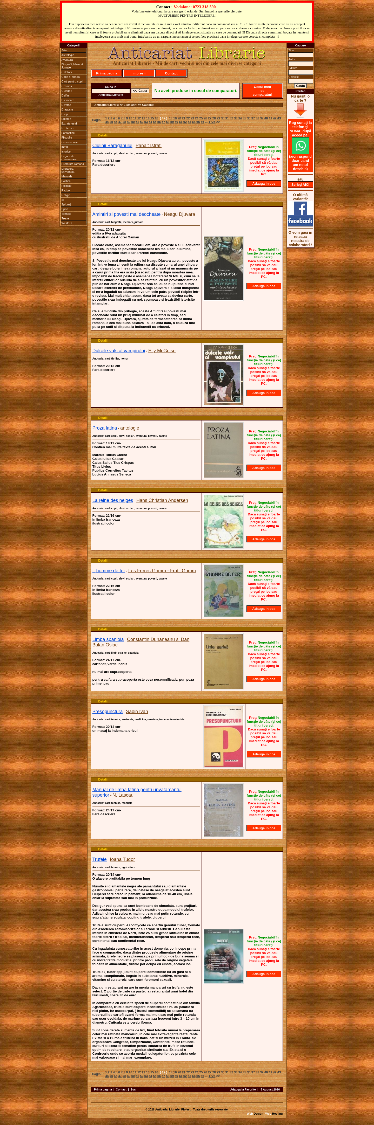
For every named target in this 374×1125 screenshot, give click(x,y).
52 (141, 122)
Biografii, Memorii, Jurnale (73, 66)
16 (156, 118)
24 (196, 118)
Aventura (67, 59)
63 (189, 122)
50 (133, 122)
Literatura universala (68, 170)
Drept (65, 114)
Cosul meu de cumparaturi (262, 90)
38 (257, 118)
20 (179, 118)
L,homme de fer (108, 570)
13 (143, 118)
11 (134, 118)
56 (159, 122)
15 (152, 118)
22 (188, 118)
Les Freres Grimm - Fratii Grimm (162, 570)
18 (170, 118)
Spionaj (66, 204)
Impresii (138, 73)
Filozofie (67, 137)
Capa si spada (71, 76)
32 (231, 118)
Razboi (66, 190)
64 (193, 122)
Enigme (66, 118)
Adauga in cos (264, 183)
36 (248, 118)
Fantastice (68, 132)
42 (274, 118)
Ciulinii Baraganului (112, 145)
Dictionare (68, 100)
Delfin (65, 95)
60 (176, 122)
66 (202, 122)
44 (107, 122)
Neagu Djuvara (179, 214)
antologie (129, 428)
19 (175, 118)
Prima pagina (103, 1089)
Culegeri (67, 90)
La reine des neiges (112, 500)
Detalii (103, 135)
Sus (133, 1089)
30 (222, 118)
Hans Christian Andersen (162, 500)
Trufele (99, 859)
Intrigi (65, 146)
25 (201, 118)
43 (279, 118)
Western (67, 223)
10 (130, 118)
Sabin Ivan (137, 711)
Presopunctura (107, 711)
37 (253, 118)
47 (120, 122)
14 (147, 118)
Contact (171, 73)
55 (154, 122)
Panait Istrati (149, 145)
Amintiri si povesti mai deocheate (126, 214)
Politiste (67, 185)
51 (137, 122)
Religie (66, 195)
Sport (65, 209)
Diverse (66, 104)
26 (205, 118)
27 (209, 118)
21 (183, 118)
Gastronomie (70, 142)
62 (185, 122)
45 (111, 122)
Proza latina (104, 428)
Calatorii (67, 72)
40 (266, 118)
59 (172, 122)
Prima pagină (106, 73)
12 (139, 118)
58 (167, 122)
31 (227, 118)
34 (240, 118)
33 (235, 118)
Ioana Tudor (122, 859)
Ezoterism (68, 128)
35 (244, 118)
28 (214, 118)
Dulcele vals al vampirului (118, 350)
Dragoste (67, 109)
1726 (212, 122)
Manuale (67, 176)
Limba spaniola (108, 639)
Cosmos (67, 86)
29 (218, 118)
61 (180, 122)
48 (124, 122)
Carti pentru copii (72, 81)
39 (261, 118)
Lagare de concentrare (69, 158)
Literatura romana (73, 163)
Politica (66, 181)
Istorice (66, 151)
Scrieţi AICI (300, 185)
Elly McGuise (162, 350)
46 (115, 122)
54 (150, 122)
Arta (64, 50)
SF (63, 199)
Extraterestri (69, 123)
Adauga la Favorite (243, 1089)
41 (270, 118)
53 (146, 122)
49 (128, 122)
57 (163, 122)
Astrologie (68, 55)
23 (192, 118)
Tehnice (66, 213)
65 (198, 122)
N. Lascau (122, 795)
